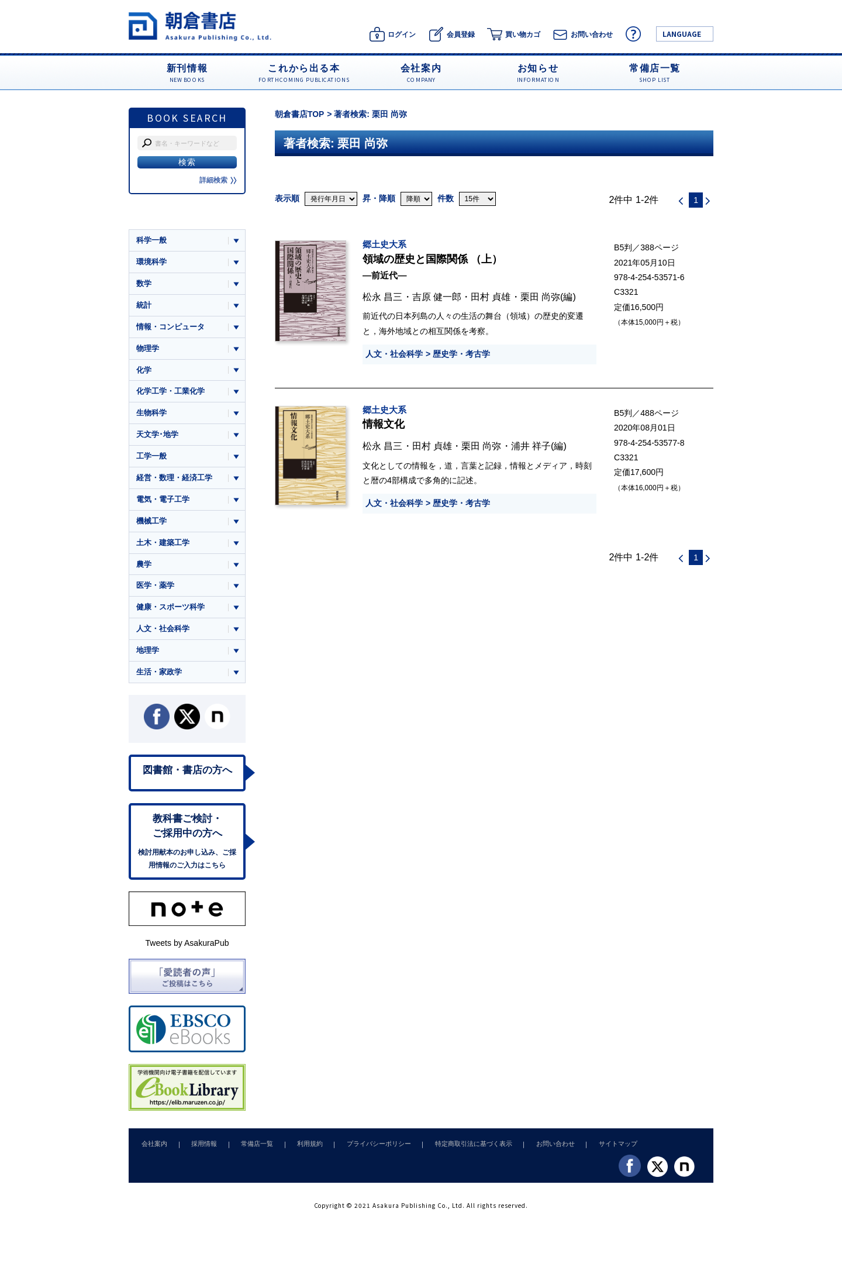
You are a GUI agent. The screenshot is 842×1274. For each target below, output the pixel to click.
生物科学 (151, 414)
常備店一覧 (250, 1149)
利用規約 (300, 1149)
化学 (143, 371)
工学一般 (151, 458)
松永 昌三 (383, 296)
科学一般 (151, 240)
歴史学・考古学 (461, 354)
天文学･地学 (157, 436)
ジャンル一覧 (159, 217)
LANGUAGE (681, 34)
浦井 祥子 (531, 445)
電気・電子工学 (162, 501)
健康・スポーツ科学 (170, 610)
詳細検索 (218, 180)
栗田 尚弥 (540, 296)
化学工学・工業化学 (170, 392)
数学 (143, 284)
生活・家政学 (159, 676)
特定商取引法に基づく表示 (457, 1149)
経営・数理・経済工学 (174, 480)
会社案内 (153, 1149)
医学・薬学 (155, 588)
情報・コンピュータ (170, 327)
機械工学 (151, 523)
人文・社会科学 (394, 354)
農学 (143, 567)
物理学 (147, 349)
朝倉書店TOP (300, 114)
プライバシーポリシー (366, 1149)
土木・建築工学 (162, 545)
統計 (143, 305)
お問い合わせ (536, 1149)
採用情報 (200, 1149)
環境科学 (151, 261)
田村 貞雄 (491, 296)
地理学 (147, 654)
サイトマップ (597, 1149)
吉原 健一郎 (437, 296)
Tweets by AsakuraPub (187, 948)
